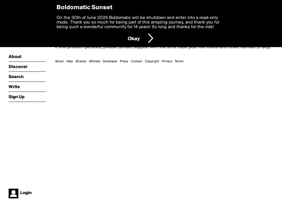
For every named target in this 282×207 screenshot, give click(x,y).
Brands (81, 61)
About (59, 61)
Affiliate (94, 61)
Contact (136, 61)
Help (69, 61)
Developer (110, 61)
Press (124, 61)
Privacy (167, 61)
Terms (179, 61)
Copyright (152, 61)
